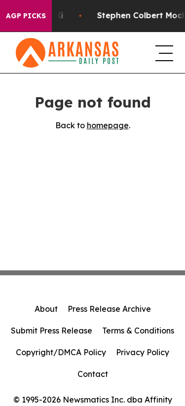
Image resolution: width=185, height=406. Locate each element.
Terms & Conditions (138, 330)
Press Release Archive (109, 309)
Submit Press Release (51, 330)
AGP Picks (26, 15)
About (46, 309)
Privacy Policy (142, 352)
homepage (108, 125)
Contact (92, 374)
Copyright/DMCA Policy (61, 352)
